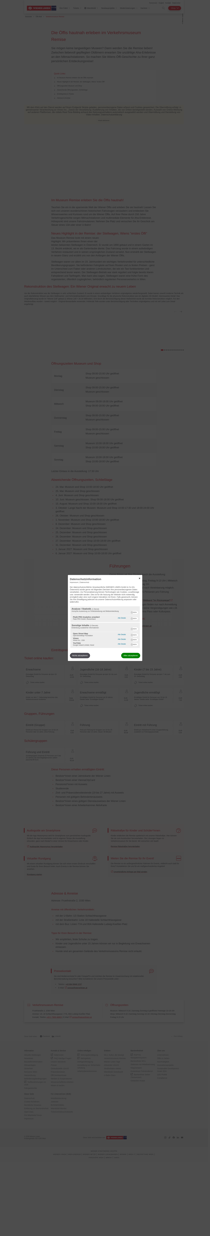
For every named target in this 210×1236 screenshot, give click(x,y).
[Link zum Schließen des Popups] (139, 578)
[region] (105, 627)
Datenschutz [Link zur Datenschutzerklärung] (84, 582)
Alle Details (122, 618)
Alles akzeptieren (130, 656)
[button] (131, 612)
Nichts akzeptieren (80, 656)
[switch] (134, 612)
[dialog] (105, 618)
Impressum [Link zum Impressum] (74, 582)
